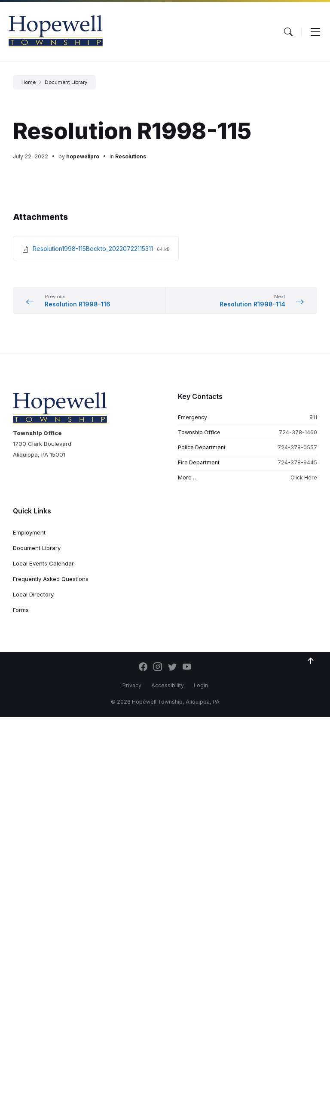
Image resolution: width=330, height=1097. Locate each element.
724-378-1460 (298, 432)
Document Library (66, 82)
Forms (21, 609)
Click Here (303, 477)
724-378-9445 (297, 462)
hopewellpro (82, 156)
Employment (29, 532)
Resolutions (130, 156)
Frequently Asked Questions (51, 578)
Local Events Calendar (43, 563)
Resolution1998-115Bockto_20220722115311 (94, 248)
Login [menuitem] (201, 685)
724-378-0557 (297, 447)
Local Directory (33, 594)
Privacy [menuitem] (131, 685)
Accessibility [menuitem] (167, 685)
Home (28, 82)
